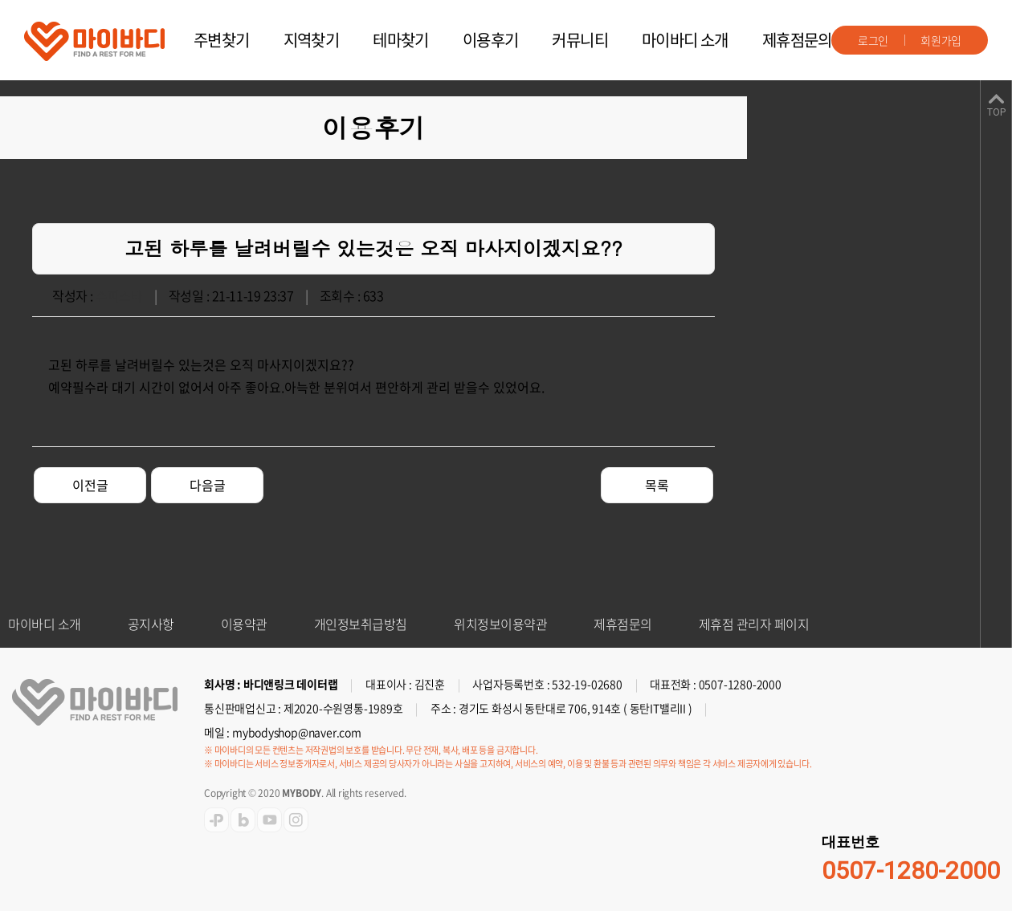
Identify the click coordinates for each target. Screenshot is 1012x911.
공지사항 (151, 623)
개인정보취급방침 (360, 623)
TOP (996, 112)
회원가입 (940, 40)
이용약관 (244, 623)
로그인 (873, 40)
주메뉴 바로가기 (0, 0)
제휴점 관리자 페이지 (754, 623)
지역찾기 (312, 39)
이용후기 (491, 39)
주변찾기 (222, 39)
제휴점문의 (797, 39)
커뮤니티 (580, 39)
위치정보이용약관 (500, 623)
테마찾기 (401, 39)
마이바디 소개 (685, 39)
